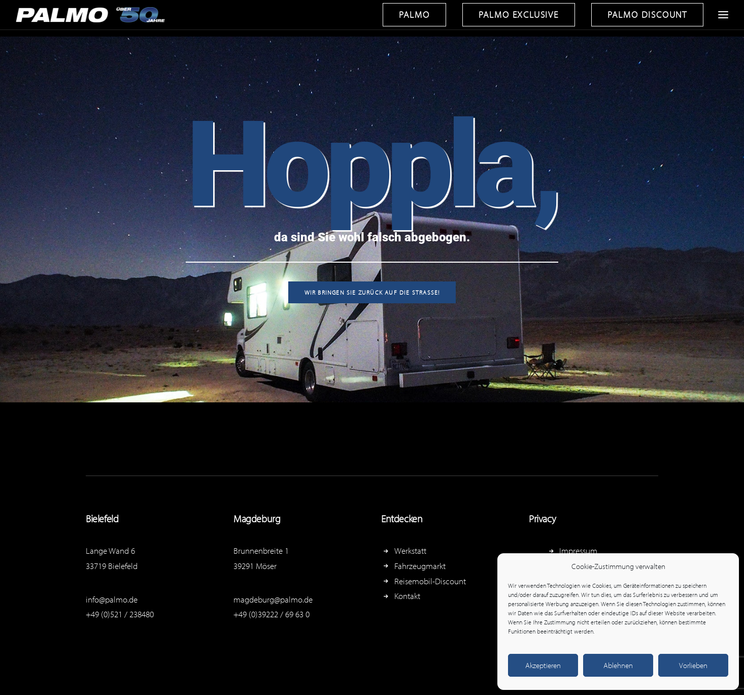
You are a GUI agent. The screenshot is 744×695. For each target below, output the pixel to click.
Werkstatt (410, 550)
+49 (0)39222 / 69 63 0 (271, 614)
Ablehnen (618, 665)
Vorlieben (693, 665)
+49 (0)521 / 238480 (120, 614)
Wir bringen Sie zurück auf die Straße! (372, 292)
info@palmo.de (112, 599)
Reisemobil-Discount (430, 581)
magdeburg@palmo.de (273, 599)
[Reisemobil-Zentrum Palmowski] (92, 14)
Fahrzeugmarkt (420, 565)
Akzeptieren (543, 665)
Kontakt (407, 595)
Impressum (578, 550)
